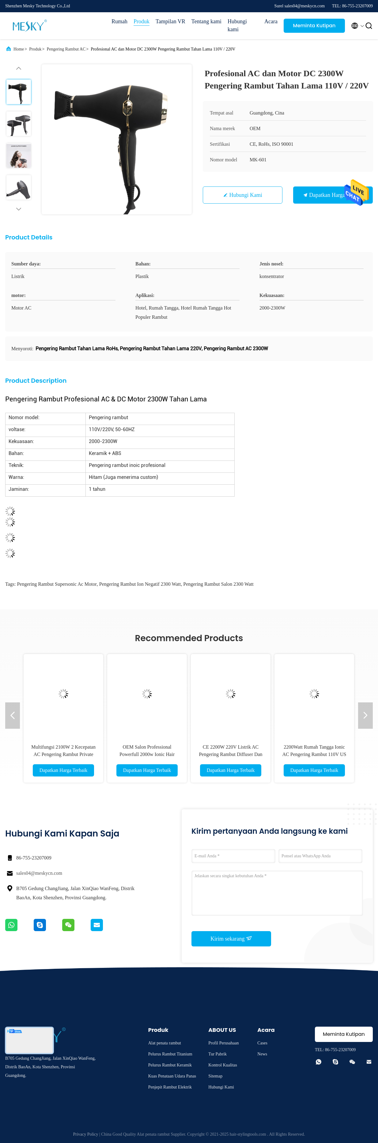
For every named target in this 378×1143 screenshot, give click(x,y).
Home (18, 49)
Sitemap (215, 1076)
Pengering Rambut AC (66, 49)
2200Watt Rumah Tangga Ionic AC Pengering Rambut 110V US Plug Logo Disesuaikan (314, 754)
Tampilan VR (170, 21)
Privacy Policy (85, 1134)
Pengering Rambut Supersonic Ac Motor (56, 584)
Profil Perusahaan (223, 1043)
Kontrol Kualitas (222, 1065)
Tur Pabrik (217, 1054)
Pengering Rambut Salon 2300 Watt (218, 584)
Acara (271, 21)
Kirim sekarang (231, 938)
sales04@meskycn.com (39, 873)
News (262, 1054)
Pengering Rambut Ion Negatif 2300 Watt (140, 584)
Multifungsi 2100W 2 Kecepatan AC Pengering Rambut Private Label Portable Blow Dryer (63, 754)
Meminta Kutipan (314, 25)
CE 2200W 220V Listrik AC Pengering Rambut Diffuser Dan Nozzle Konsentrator (230, 754)
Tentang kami (206, 21)
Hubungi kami (237, 25)
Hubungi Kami (246, 195)
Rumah (119, 21)
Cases (262, 1043)
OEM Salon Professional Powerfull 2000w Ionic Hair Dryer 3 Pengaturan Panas (147, 754)
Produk (141, 21)
